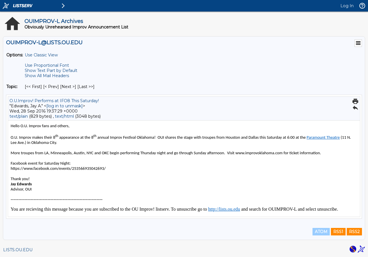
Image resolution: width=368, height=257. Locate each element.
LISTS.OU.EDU (17, 249)
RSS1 (338, 231)
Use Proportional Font (47, 65)
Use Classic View (41, 55)
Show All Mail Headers (47, 75)
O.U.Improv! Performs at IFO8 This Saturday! (54, 100)
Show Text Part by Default (51, 70)
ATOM (321, 231)
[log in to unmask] (64, 105)
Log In (347, 5)
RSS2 (354, 231)
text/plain (18, 116)
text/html (64, 116)
